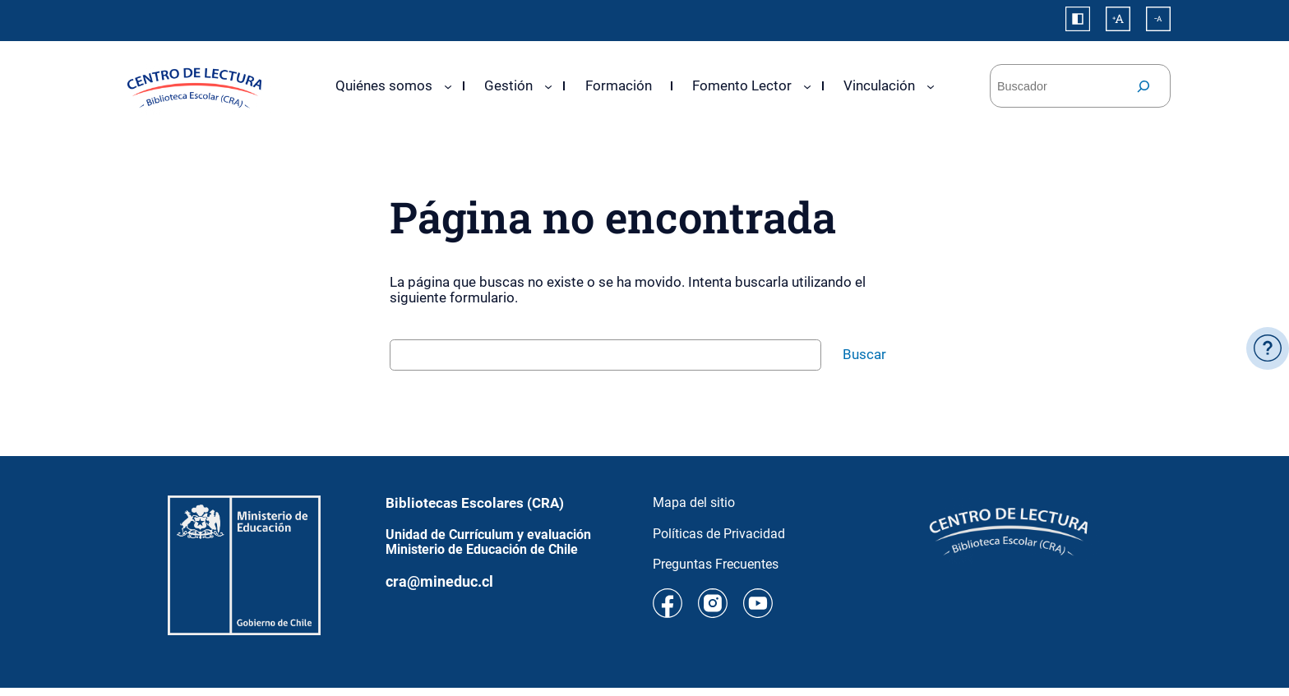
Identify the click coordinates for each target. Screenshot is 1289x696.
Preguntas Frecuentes (715, 564)
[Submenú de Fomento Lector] (807, 85)
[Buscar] (1143, 86)
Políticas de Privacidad (719, 534)
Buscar (864, 354)
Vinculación (879, 85)
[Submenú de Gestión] (548, 85)
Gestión (508, 85)
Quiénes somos (383, 85)
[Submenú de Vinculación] (930, 85)
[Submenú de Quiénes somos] (448, 85)
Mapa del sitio (694, 502)
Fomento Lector (742, 85)
